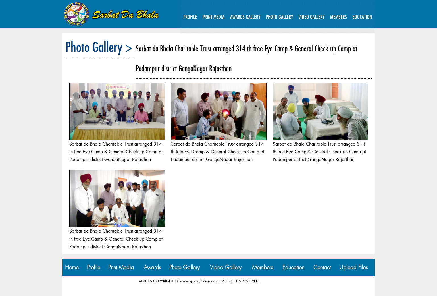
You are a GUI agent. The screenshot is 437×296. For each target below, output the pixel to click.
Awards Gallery (245, 17)
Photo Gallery (279, 17)
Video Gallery (311, 17)
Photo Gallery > (98, 47)
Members (338, 17)
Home (72, 267)
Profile (190, 17)
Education (362, 17)
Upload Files (354, 267)
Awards (152, 267)
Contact (322, 267)
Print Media (213, 17)
